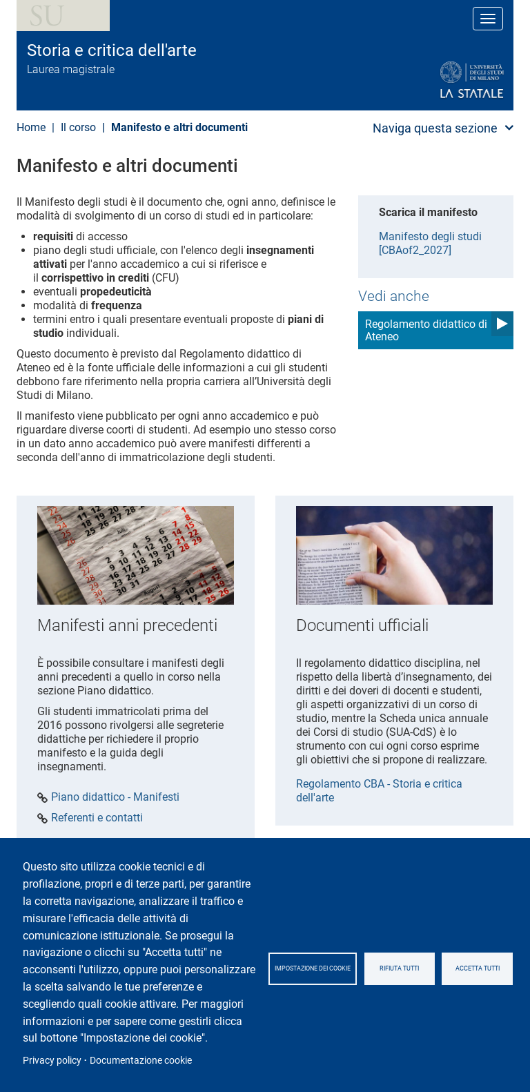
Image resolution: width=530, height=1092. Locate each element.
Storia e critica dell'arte (112, 50)
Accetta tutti (477, 968)
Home (31, 127)
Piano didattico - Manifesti (115, 797)
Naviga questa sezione (435, 128)
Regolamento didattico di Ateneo (426, 330)
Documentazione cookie (141, 1060)
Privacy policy (52, 1060)
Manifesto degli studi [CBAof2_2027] (430, 243)
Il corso (78, 127)
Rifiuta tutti (399, 968)
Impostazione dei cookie (313, 968)
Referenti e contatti (97, 818)
